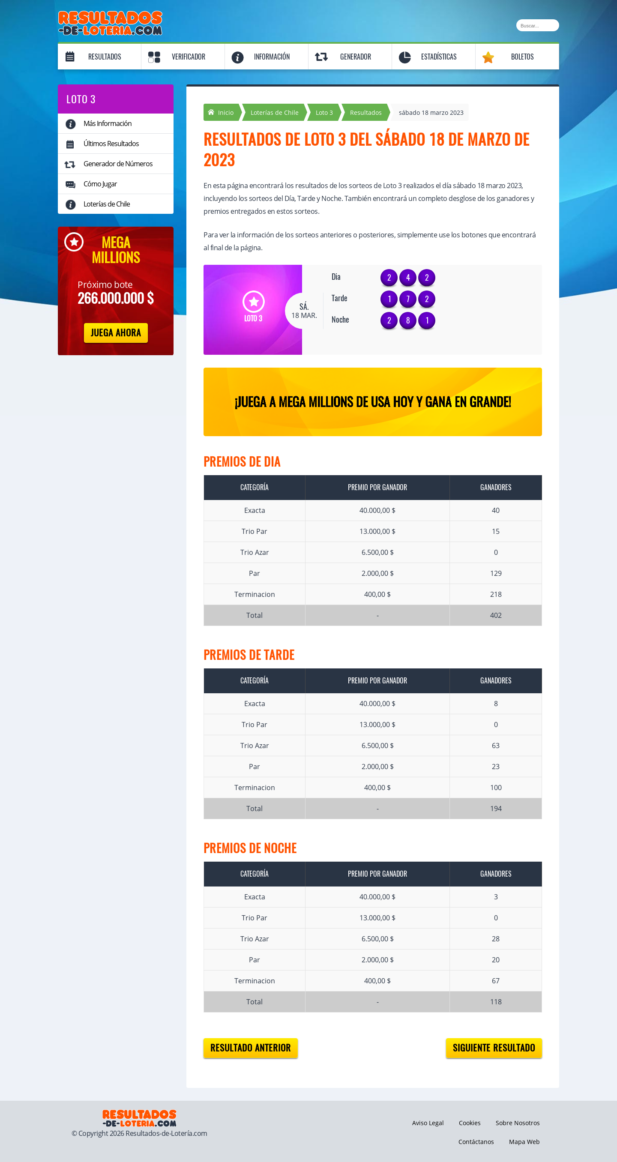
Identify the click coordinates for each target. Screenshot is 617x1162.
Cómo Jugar (100, 184)
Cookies (470, 1123)
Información (272, 56)
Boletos (522, 56)
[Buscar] (537, 25)
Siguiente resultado (494, 1048)
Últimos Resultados (111, 143)
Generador (355, 56)
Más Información (108, 123)
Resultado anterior (250, 1048)
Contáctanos (476, 1142)
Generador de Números (118, 163)
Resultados (104, 56)
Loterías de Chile (107, 204)
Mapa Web (524, 1142)
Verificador (188, 56)
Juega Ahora (116, 332)
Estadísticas (439, 56)
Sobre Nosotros (518, 1123)
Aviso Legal (428, 1123)
